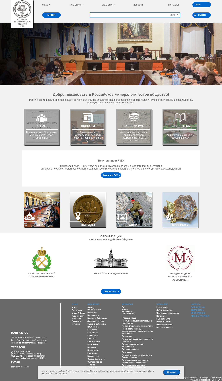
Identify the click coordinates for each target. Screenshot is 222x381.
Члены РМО (77, 5)
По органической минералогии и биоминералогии (137, 356)
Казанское (92, 330)
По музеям (127, 352)
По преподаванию (130, 349)
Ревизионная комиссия (78, 317)
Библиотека (197, 310)
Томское (91, 365)
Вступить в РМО (111, 175)
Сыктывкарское (94, 362)
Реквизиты (77, 321)
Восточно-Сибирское (97, 318)
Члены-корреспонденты (167, 313)
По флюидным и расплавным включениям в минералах (136, 361)
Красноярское (93, 341)
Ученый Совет (78, 313)
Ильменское (93, 327)
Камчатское (92, 333)
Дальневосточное (95, 321)
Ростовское (92, 353)
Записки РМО (198, 307)
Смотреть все (111, 291)
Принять (171, 372)
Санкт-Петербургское (94, 308)
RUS (197, 4)
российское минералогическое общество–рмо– (22, 22)
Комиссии (127, 304)
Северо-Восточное (96, 359)
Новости (138, 5)
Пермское (91, 347)
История (76, 324)
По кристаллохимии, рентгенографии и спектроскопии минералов (137, 331)
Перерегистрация (164, 325)
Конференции (198, 313)
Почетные (161, 316)
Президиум (77, 310)
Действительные (164, 310)
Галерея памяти (163, 319)
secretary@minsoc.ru (20, 367)
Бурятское (92, 312)
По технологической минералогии (137, 326)
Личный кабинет (200, 316)
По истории (127, 336)
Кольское (91, 339)
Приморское (93, 350)
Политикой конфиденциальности (106, 371)
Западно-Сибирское (96, 324)
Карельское (92, 336)
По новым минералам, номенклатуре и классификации (129, 312)
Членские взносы (164, 328)
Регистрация (162, 307)
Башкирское (93, 356)
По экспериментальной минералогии (132, 345)
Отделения (108, 5)
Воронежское (93, 315)
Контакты (173, 5)
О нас (46, 5)
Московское (92, 344)
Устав (74, 307)
